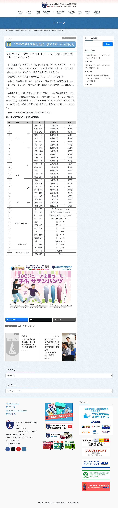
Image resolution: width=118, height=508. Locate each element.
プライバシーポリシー (16, 411)
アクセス (10, 414)
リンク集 (10, 407)
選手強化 (32, 326)
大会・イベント (69, 38)
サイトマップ (12, 404)
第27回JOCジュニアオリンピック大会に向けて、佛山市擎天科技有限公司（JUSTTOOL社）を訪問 (52, 347)
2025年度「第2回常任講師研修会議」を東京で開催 (97, 66)
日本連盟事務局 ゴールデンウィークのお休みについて (98, 56)
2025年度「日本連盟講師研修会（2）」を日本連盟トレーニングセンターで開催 (98, 78)
